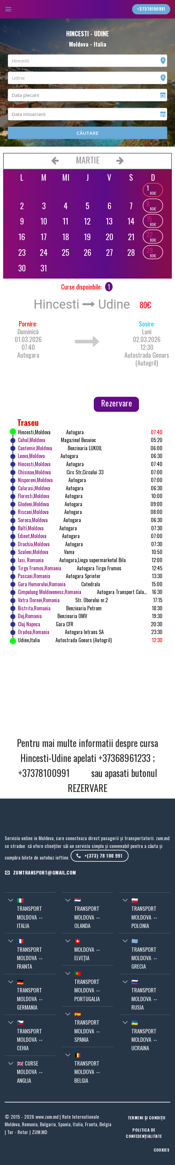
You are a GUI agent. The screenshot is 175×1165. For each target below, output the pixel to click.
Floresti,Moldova (33, 496)
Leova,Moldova (31, 456)
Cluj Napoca (29, 624)
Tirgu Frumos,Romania (39, 568)
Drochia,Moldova (34, 544)
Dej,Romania (30, 616)
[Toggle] (11, 900)
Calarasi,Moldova (34, 488)
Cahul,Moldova (31, 440)
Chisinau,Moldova (34, 472)
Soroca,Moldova (33, 520)
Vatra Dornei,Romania (39, 600)
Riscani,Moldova (33, 512)
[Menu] (8, 9)
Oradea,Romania (33, 632)
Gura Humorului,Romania (42, 584)
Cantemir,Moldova (35, 448)
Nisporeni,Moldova (35, 480)
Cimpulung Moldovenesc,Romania (49, 592)
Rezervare (116, 403)
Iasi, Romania (31, 560)
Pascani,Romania (34, 576)
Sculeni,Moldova (33, 552)
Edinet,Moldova (32, 536)
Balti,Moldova (31, 528)
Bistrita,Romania (34, 608)
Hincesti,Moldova (34, 464)
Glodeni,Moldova (33, 504)
